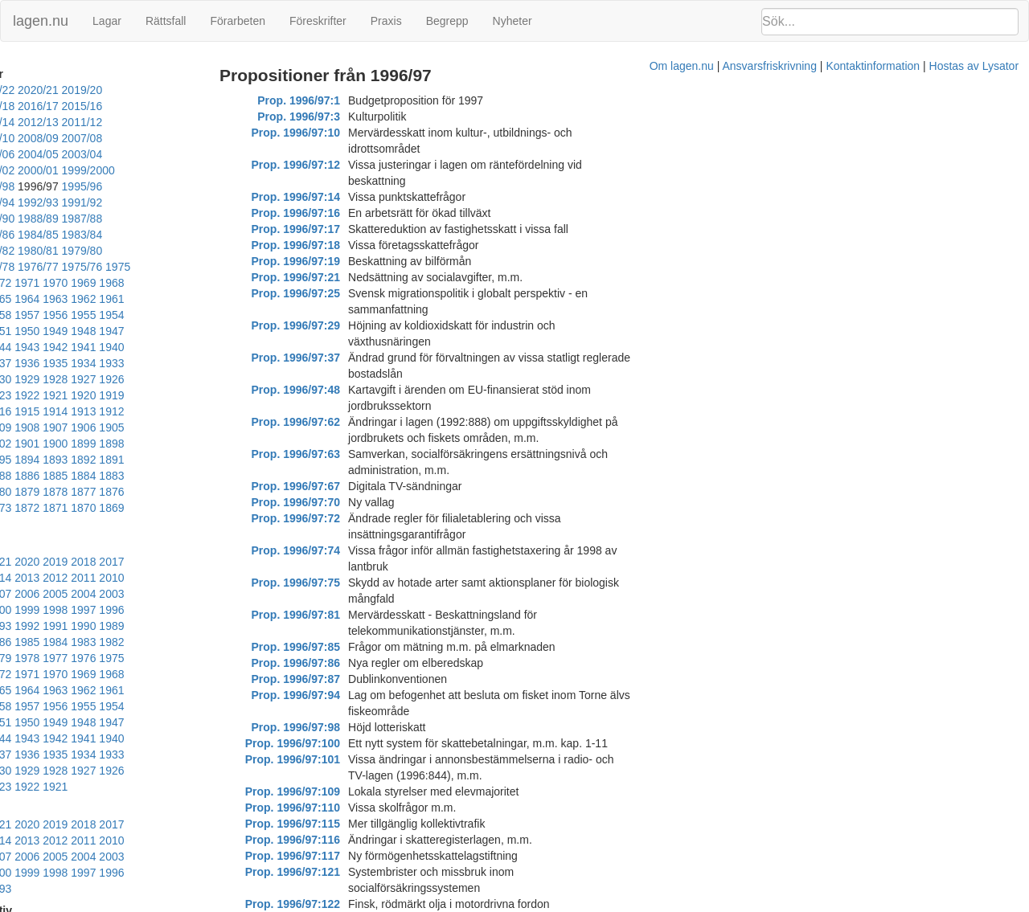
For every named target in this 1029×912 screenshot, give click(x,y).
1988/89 (198, 186)
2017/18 (22, 106)
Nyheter (512, 20)
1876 (127, 411)
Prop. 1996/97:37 (338, 293)
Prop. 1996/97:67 (338, 357)
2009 (155, 481)
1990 (183, 513)
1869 (71, 427)
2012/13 (22, 122)
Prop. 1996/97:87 (338, 486)
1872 (240, 411)
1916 (43, 347)
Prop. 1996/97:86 (338, 470)
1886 (99, 395)
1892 (211, 379)
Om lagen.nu (490, 904)
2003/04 (198, 138)
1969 (71, 250)
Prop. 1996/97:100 (336, 534)
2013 (43, 481)
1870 (43, 427)
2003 (71, 497)
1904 (127, 363)
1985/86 (110, 202)
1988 (240, 513)
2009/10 (154, 122)
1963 (240, 250)
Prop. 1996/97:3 (342, 116)
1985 (71, 529)
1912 (155, 347)
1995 (43, 513)
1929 (183, 315)
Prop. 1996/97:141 (336, 727)
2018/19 (198, 90)
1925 (43, 331)
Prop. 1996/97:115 (336, 598)
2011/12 (67, 122)
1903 (155, 363)
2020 (99, 465)
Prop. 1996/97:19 (338, 229)
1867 (127, 427)
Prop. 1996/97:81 (338, 437)
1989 (211, 513)
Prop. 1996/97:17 (338, 196)
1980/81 (110, 218)
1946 (211, 282)
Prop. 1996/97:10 (338, 132)
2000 (155, 497)
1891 (240, 379)
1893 (183, 379)
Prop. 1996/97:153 (336, 759)
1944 (14, 298)
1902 (183, 363)
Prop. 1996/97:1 (342, 100)
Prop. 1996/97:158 (336, 791)
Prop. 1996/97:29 (338, 277)
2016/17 (67, 106)
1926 (14, 331)
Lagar (106, 20)
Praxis (386, 20)
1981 (183, 529)
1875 (155, 411)
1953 (14, 282)
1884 (155, 395)
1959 (99, 266)
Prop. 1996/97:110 (336, 582)
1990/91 (110, 186)
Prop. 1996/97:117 (336, 630)
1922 (127, 331)
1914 (99, 347)
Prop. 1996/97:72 (338, 389)
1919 (211, 331)
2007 (211, 481)
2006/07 (67, 138)
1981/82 (67, 218)
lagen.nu (40, 21)
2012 (71, 481)
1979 (240, 529)
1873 (211, 411)
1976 (71, 545)
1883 (183, 395)
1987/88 (22, 202)
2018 (155, 465)
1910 (211, 347)
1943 (43, 298)
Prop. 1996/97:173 (336, 871)
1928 (211, 315)
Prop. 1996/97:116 (336, 614)
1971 (14, 250)
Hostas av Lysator (783, 904)
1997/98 (22, 170)
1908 (14, 363)
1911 (183, 347)
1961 (43, 266)
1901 (211, 363)
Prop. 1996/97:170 (336, 839)
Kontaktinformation (682, 904)
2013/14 (198, 106)
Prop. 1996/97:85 (338, 454)
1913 (127, 347)
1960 (71, 266)
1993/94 (198, 170)
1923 (99, 331)
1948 (155, 282)
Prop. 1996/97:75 (338, 421)
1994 (71, 513)
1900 (240, 363)
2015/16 (110, 106)
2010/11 (110, 122)
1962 (14, 266)
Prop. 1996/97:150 (336, 743)
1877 (99, 411)
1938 (183, 298)
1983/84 (198, 202)
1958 (127, 266)
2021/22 (67, 90)
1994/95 (154, 170)
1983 (127, 529)
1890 (14, 395)
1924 (71, 331)
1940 (127, 298)
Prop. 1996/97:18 (338, 213)
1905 (99, 363)
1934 (43, 315)
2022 (43, 465)
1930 (155, 315)
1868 (99, 427)
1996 (14, 513)
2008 (183, 481)
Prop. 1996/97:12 (338, 148)
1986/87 (67, 202)
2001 (127, 497)
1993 (99, 513)
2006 (240, 481)
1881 (240, 395)
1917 (14, 347)
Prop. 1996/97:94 (338, 502)
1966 (155, 250)
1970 (43, 250)
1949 (127, 282)
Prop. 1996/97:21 (338, 245)
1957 (155, 266)
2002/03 (22, 154)
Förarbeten (237, 20)
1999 (183, 497)
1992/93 (22, 186)
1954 (240, 266)
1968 (99, 250)
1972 (231, 234)
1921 (155, 331)
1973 (203, 234)
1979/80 (154, 218)
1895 (127, 379)
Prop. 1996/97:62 (338, 325)
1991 (155, 513)
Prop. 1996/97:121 (336, 646)
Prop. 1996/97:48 (338, 309)
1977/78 (22, 234)
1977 (43, 545)
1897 (71, 379)
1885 (127, 395)
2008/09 (198, 122)
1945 (240, 282)
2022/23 (22, 90)
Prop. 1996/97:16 (338, 180)
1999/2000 (160, 154)
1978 (14, 545)
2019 (127, 465)
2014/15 (154, 106)
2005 (14, 497)
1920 (183, 331)
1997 (240, 497)
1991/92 (67, 186)
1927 (240, 315)
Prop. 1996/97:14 (338, 164)
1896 (99, 379)
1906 (71, 363)
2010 (127, 481)
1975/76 (110, 234)
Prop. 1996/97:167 (336, 823)
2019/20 (154, 90)
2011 (99, 481)
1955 (211, 266)
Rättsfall (166, 20)
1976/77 (67, 234)
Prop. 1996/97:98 (338, 518)
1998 (211, 497)
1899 (14, 379)
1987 (14, 529)
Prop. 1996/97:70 (338, 373)
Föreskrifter (317, 20)
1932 (99, 315)
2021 (71, 465)
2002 (99, 497)
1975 (146, 234)
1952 (43, 282)
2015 (240, 465)
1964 (211, 250)
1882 (211, 395)
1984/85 (154, 202)
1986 (43, 529)
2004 (43, 497)
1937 (211, 298)
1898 (43, 379)
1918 (240, 331)
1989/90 (154, 186)
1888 (71, 395)
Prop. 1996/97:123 (336, 679)
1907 (43, 363)
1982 (155, 529)
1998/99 (211, 154)
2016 (211, 465)
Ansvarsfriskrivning (578, 904)
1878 (71, 411)
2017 (183, 465)
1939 (155, 298)
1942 (71, 298)
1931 (127, 315)
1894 (155, 379)
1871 (14, 427)
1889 (43, 395)
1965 (183, 250)
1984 (99, 529)
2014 (14, 481)
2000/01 (110, 154)
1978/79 (198, 218)
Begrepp (447, 20)
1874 (183, 411)
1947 (183, 282)
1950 (99, 282)
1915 (71, 347)
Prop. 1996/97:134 (336, 711)
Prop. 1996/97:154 (336, 775)
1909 (240, 347)
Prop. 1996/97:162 (336, 807)
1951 (71, 282)
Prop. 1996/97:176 (336, 887)
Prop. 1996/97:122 (336, 662)
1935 (14, 315)
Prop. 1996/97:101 (336, 550)
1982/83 (22, 218)
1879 (43, 411)
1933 (71, 315)
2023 (14, 465)
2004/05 (154, 138)
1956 (183, 266)
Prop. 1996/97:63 (338, 341)
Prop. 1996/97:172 (336, 855)
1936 (240, 298)
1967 (127, 250)
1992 (127, 513)
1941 (99, 298)
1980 (211, 529)
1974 (174, 234)
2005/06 (110, 138)
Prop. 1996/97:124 (336, 695)
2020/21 (110, 90)
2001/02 (67, 154)
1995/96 (110, 170)
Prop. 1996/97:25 (338, 261)
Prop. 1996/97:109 (336, 566)
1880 (14, 411)
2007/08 (22, 138)
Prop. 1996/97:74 (338, 405)
